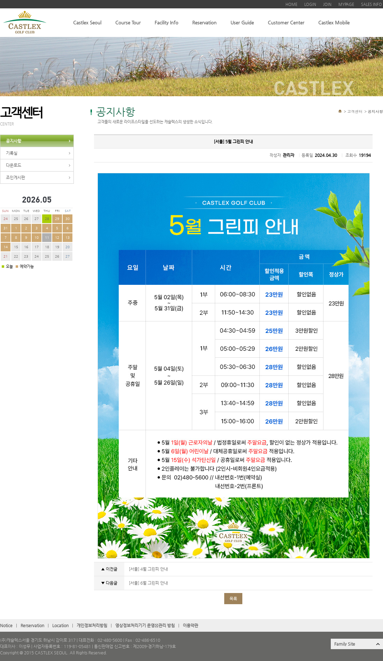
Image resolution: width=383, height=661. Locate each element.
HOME (291, 4)
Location (60, 625)
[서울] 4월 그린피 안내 (148, 569)
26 (26, 219)
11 (47, 238)
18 (47, 247)
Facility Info (166, 22)
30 (67, 219)
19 (57, 247)
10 (36, 238)
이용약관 (190, 625)
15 (16, 247)
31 (5, 228)
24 (5, 219)
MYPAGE (346, 4)
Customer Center (286, 22)
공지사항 (13, 140)
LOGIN (310, 4)
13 (67, 238)
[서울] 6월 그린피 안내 (148, 582)
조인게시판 (15, 177)
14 (5, 247)
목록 (233, 598)
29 (57, 219)
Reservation (204, 22)
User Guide (242, 22)
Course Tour (128, 22)
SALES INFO (371, 4)
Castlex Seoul (87, 22)
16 (26, 247)
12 (57, 238)
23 (26, 256)
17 (36, 247)
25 (16, 219)
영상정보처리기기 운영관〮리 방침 (145, 625)
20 (67, 247)
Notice (6, 625)
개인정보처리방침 (92, 625)
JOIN (327, 4)
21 (5, 256)
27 (36, 219)
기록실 (11, 153)
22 (16, 256)
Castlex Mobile (334, 22)
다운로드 (13, 165)
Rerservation (32, 625)
